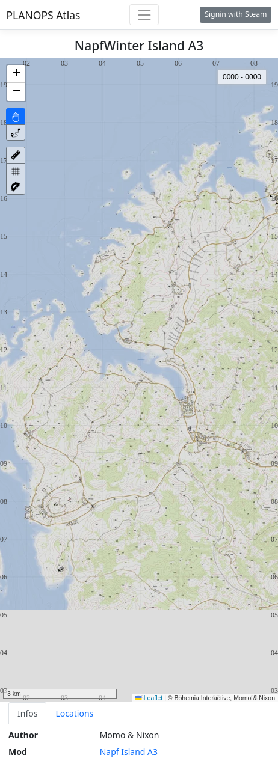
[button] (16, 74)
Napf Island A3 (129, 751)
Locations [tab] (74, 713)
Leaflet (148, 697)
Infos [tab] (27, 713)
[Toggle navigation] (144, 14)
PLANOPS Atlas (44, 15)
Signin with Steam (236, 14)
